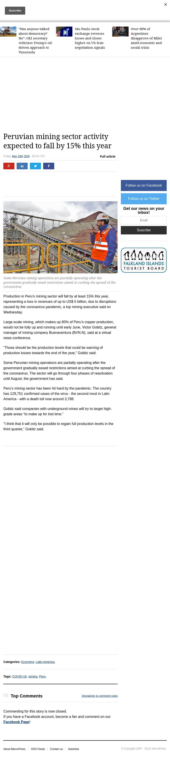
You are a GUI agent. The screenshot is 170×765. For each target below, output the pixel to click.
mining (32, 676)
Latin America (45, 662)
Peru (42, 676)
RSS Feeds (38, 749)
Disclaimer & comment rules (100, 695)
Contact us (56, 749)
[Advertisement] (86, 95)
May (14, 156)
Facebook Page (16, 722)
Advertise (73, 749)
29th (20, 156)
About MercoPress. (14, 749)
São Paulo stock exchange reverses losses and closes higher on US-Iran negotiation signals (90, 38)
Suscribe (144, 230)
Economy (27, 662)
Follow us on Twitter (143, 199)
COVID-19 (19, 676)
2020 (27, 156)
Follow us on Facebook (144, 185)
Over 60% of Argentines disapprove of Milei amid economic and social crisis (146, 38)
